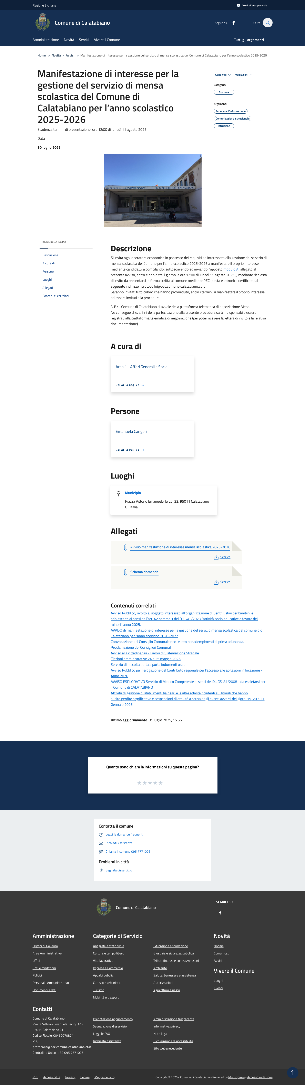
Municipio (133, 492)
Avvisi (70, 55)
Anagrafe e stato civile (108, 945)
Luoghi (218, 980)
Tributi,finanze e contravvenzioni (176, 960)
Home (42, 55)
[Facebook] (231, 22)
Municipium (236, 1077)
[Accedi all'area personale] (252, 5)
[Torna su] (292, 1072)
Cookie (85, 1077)
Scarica (221, 556)
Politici (37, 975)
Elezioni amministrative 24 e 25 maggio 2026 (146, 659)
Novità (56, 55)
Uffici (36, 960)
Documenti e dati (44, 989)
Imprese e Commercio (108, 967)
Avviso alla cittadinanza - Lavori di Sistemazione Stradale (155, 653)
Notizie (219, 945)
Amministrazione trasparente (173, 1018)
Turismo (98, 989)
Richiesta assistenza (107, 1040)
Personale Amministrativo (51, 982)
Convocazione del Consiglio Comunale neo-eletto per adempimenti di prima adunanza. (177, 641)
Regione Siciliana (44, 5)
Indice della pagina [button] (54, 242)
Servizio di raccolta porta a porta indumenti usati (148, 664)
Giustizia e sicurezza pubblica (173, 953)
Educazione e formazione (170, 945)
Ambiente (160, 967)
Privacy (70, 1077)
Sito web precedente (167, 1048)
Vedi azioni (244, 74)
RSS (35, 1077)
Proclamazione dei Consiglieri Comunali (141, 647)
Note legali (160, 1033)
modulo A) (231, 269)
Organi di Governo (45, 945)
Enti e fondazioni (44, 967)
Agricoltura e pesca (166, 989)
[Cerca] (268, 23)
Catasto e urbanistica (107, 982)
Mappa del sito (104, 1077)
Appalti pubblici (103, 975)
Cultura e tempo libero (108, 953)
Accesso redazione (260, 1077)
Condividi (223, 74)
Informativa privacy (166, 1026)
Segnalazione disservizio (110, 1026)
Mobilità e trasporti (106, 997)
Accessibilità (51, 1077)
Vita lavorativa (103, 960)
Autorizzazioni (163, 982)
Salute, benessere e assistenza (174, 975)
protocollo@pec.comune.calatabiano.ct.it (62, 1046)
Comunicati (222, 953)
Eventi (218, 987)
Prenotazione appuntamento (113, 1018)
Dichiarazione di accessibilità (173, 1040)
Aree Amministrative (47, 953)
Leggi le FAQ (101, 1033)
